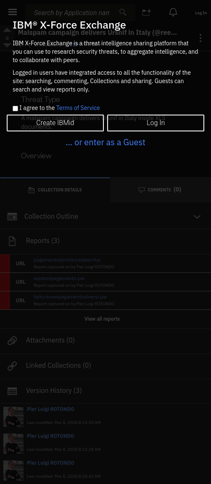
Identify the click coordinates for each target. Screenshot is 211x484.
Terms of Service (78, 108)
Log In (156, 123)
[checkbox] (15, 108)
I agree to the (59, 108)
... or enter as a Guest (105, 142)
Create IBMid (55, 123)
